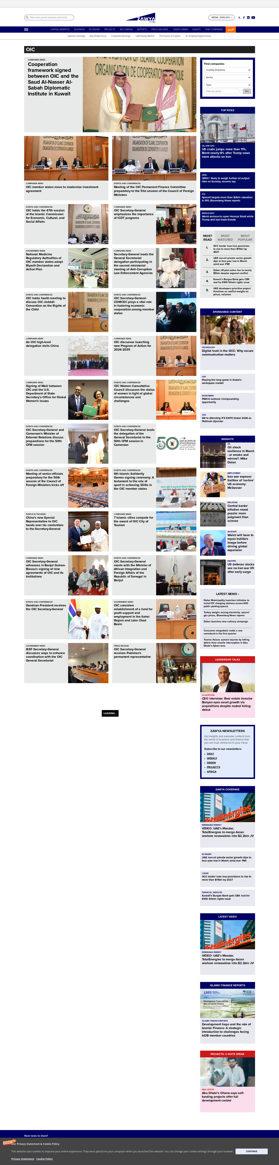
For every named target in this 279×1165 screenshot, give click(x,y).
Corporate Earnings (121, 36)
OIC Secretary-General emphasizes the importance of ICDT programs (134, 214)
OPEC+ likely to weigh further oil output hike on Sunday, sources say (225, 180)
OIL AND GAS (208, 146)
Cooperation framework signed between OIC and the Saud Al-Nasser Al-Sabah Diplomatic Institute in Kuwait (53, 79)
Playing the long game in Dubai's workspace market (221, 381)
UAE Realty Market (145, 36)
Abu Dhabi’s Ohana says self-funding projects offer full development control (223, 1096)
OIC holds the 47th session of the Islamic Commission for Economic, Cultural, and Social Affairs (45, 216)
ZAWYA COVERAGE (227, 789)
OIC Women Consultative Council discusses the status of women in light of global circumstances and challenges (134, 393)
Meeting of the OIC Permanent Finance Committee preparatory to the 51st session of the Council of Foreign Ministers (154, 191)
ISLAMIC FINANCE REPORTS (227, 985)
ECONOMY (94, 29)
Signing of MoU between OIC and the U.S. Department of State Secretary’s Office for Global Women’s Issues (46, 393)
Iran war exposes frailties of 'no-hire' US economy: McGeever (240, 482)
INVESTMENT (208, 396)
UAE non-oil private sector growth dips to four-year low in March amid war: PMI (232, 261)
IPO (203, 194)
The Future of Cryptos (169, 36)
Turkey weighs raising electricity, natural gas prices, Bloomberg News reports (226, 614)
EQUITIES (231, 561)
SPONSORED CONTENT (227, 311)
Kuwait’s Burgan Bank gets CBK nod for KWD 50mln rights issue (231, 281)
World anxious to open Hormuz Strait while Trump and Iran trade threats (227, 218)
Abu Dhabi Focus (98, 36)
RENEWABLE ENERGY (211, 825)
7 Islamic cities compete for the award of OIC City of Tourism (133, 521)
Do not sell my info (132, 1155)
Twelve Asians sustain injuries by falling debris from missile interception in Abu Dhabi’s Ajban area (226, 642)
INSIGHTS (227, 439)
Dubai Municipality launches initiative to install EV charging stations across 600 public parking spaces (226, 603)
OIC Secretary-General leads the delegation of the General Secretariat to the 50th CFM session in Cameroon (134, 437)
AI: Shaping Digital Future (198, 36)
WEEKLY (212, 758)
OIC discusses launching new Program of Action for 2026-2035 (132, 345)
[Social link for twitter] (239, 17)
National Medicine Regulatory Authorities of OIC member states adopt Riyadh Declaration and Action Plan (44, 261)
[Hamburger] (26, 29)
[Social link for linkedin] (248, 17)
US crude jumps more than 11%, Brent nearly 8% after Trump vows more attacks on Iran (226, 153)
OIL (229, 444)
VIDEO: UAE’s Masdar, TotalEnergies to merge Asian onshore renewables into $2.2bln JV (228, 832)
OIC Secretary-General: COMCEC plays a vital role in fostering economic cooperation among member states (134, 305)
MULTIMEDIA (126, 29)
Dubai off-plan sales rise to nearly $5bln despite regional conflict (232, 272)
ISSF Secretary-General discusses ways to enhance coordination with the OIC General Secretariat (45, 654)
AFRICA (211, 771)
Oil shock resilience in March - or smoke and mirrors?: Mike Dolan (240, 454)
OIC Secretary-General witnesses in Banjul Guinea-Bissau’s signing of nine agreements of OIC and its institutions (46, 568)
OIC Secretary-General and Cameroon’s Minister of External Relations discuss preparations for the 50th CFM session (45, 437)
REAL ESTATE (208, 1089)
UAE (204, 377)
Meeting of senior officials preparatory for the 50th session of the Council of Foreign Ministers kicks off (45, 479)
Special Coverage (76, 36)
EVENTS (196, 29)
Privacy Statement (131, 1151)
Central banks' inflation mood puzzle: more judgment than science (237, 513)
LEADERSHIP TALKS (227, 659)
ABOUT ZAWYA (71, 1151)
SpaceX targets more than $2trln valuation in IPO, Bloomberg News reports (227, 199)
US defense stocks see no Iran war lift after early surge (240, 568)
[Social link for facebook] (244, 17)
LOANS (205, 873)
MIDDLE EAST (208, 213)
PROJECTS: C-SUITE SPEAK (227, 1054)
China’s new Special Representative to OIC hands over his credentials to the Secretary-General (44, 523)
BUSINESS (79, 29)
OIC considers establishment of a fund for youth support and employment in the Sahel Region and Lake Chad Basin (133, 614)
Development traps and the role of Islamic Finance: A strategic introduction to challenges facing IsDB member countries (226, 1029)
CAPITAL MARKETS (60, 29)
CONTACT (68, 1155)
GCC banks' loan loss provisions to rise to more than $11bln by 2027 (231, 249)
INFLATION (232, 502)
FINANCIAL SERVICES (212, 892)
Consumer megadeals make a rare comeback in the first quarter (223, 632)
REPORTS (142, 29)
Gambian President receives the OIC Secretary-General (46, 607)
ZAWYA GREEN (180, 29)
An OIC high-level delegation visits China (42, 344)
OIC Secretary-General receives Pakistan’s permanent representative (132, 653)
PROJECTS (109, 29)
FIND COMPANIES (214, 29)
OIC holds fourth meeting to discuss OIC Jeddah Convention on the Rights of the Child (46, 303)
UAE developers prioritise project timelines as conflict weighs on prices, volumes (232, 291)
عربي (230, 29)
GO (247, 91)
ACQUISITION (208, 695)
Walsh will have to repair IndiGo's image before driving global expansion (240, 542)
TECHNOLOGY (208, 347)
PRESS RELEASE (159, 29)
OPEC (204, 175)
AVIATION (231, 532)
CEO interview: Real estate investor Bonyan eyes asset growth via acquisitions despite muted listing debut (227, 704)
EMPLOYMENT (233, 473)
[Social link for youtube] (253, 17)
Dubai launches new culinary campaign (226, 621)
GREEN (211, 762)
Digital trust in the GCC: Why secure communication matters (228, 352)
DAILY (210, 753)
